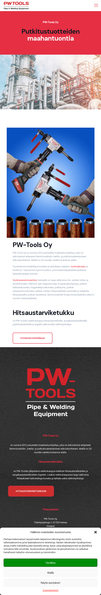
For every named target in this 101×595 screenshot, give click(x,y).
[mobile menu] (96, 5)
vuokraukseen (78, 266)
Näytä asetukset (50, 582)
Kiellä (51, 572)
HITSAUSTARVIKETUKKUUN (31, 491)
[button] (95, 532)
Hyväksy (50, 562)
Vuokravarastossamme (25, 280)
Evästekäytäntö (50, 590)
